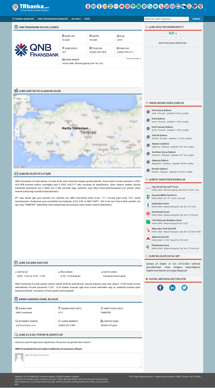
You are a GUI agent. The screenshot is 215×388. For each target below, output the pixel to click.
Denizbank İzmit (160, 212)
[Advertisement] (77, 77)
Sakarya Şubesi (160, 160)
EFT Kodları (196, 377)
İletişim (75, 377)
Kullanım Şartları (47, 377)
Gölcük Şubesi (159, 135)
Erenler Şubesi (160, 168)
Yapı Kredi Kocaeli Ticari (165, 187)
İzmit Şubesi (158, 118)
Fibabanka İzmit (160, 245)
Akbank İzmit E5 (160, 237)
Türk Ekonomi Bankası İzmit (167, 220)
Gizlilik (63, 377)
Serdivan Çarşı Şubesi (164, 152)
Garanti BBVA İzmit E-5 (164, 195)
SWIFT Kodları (182, 377)
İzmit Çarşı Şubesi (161, 110)
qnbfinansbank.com (26, 325)
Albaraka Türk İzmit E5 (164, 228)
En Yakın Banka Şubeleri (142, 377)
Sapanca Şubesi (160, 143)
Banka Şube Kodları (165, 377)
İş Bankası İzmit (160, 203)
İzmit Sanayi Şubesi (162, 127)
